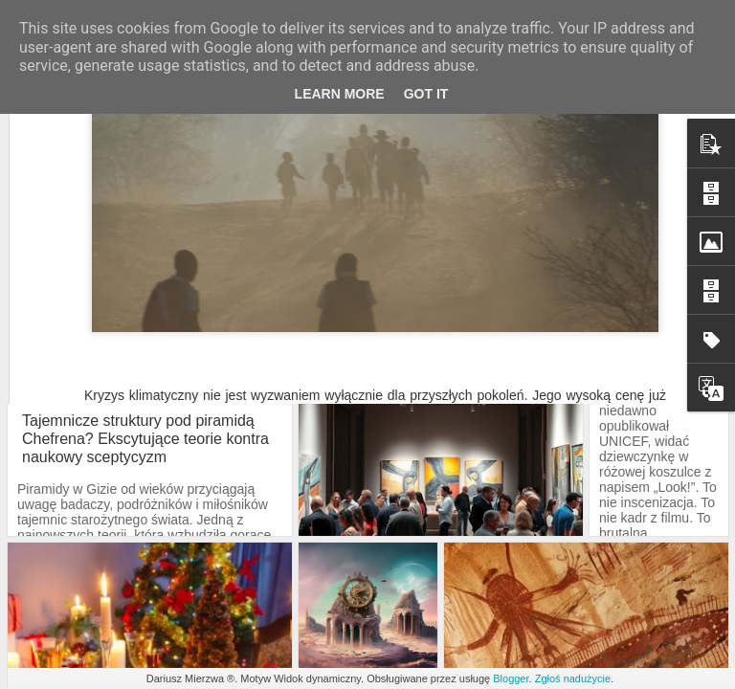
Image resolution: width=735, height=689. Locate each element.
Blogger (510, 678)
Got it (426, 93)
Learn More (340, 93)
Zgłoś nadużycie (573, 678)
